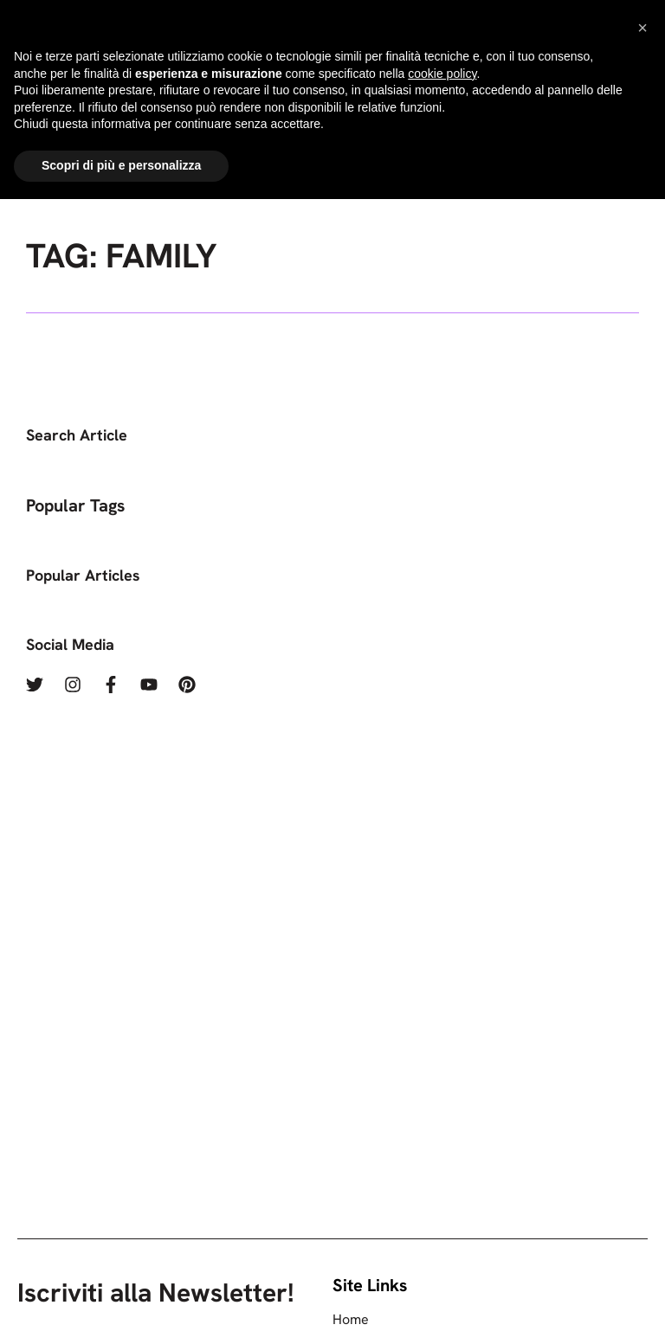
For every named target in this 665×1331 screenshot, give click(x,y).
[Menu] (563, 93)
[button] (642, 1159)
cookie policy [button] (442, 1205)
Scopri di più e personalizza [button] (121, 1297)
